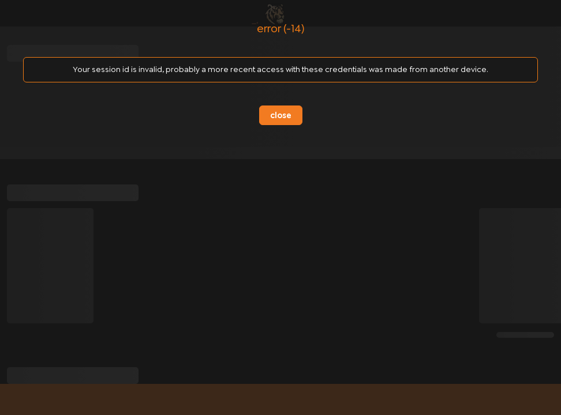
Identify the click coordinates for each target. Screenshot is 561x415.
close (280, 115)
